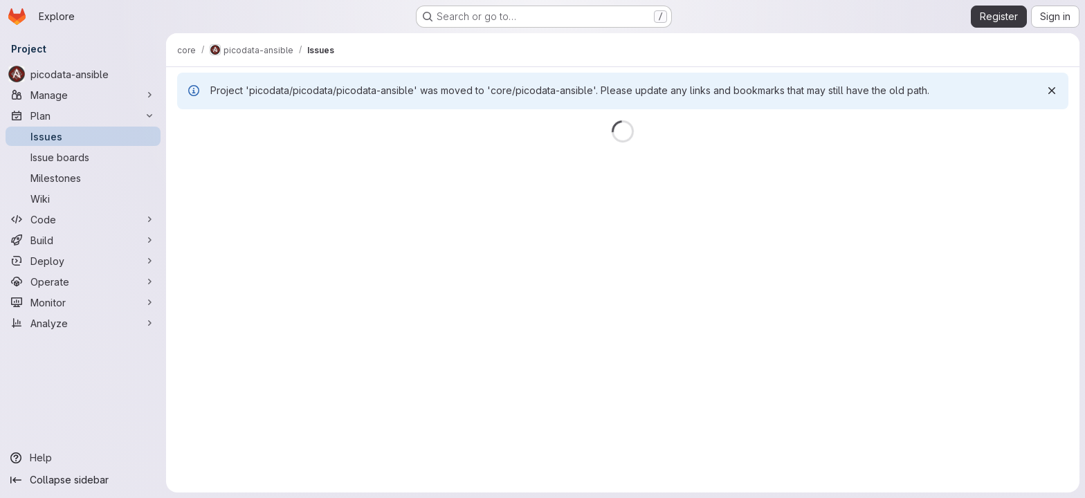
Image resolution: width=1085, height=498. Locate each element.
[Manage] (83, 94)
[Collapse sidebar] (83, 480)
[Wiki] (83, 198)
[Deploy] (83, 260)
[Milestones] (83, 177)
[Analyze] (83, 323)
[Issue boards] (83, 157)
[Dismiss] (1051, 90)
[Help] (83, 458)
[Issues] (83, 136)
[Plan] (83, 115)
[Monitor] (83, 302)
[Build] (83, 240)
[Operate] (83, 281)
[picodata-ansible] (83, 74)
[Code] (83, 219)
